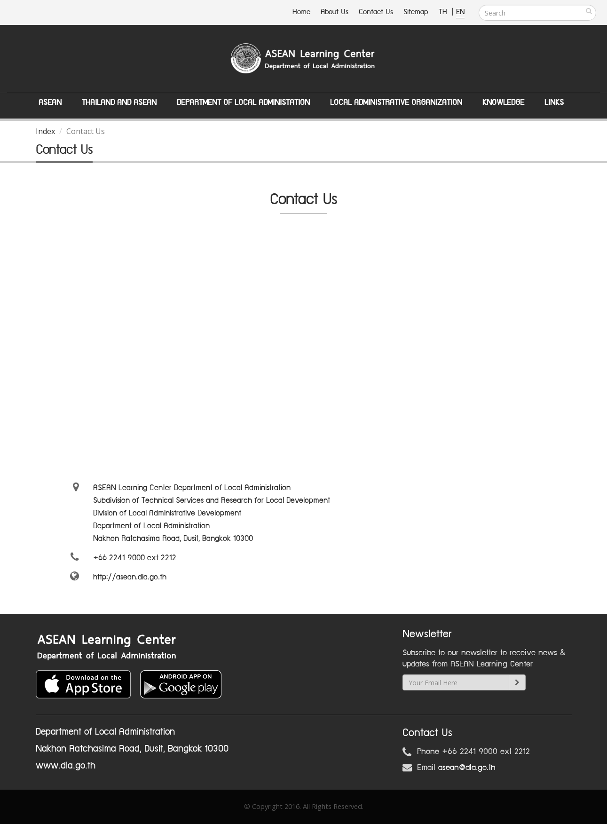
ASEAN (50, 102)
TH (444, 12)
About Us (334, 12)
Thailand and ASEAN (119, 102)
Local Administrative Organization (396, 102)
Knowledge (503, 102)
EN (460, 12)
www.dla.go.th (65, 766)
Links (554, 102)
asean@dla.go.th (467, 768)
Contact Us (376, 12)
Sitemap (415, 12)
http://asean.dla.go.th (129, 577)
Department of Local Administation (243, 102)
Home (301, 12)
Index (45, 131)
